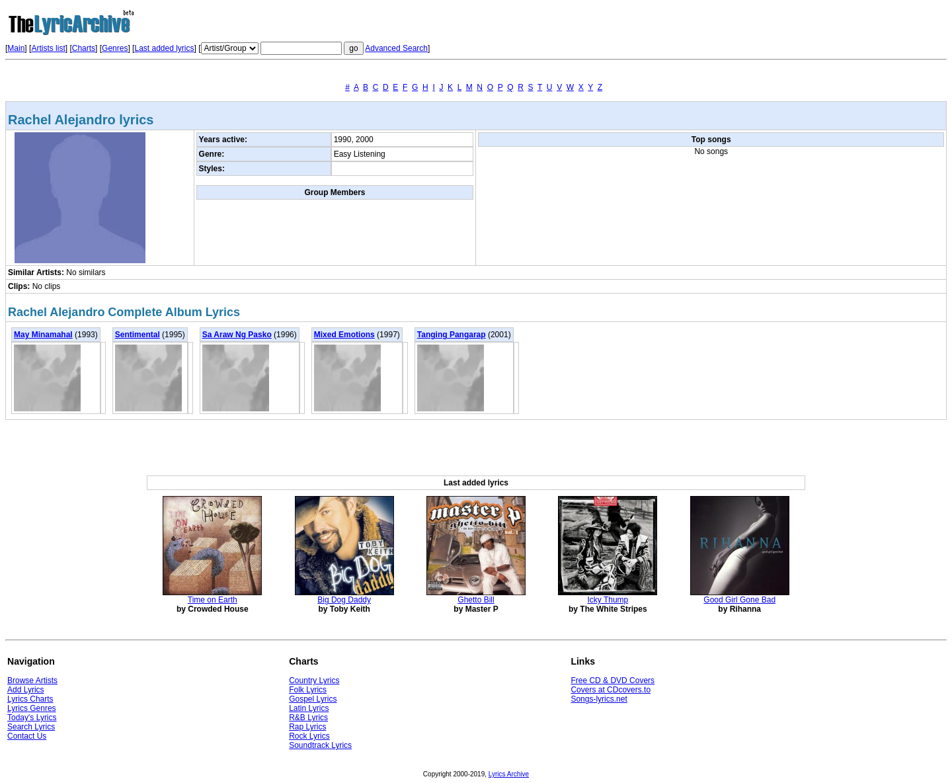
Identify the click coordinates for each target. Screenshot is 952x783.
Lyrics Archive (509, 774)
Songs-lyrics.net (599, 699)
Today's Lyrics (32, 717)
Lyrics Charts (30, 699)
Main (15, 48)
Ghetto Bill (475, 599)
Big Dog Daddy (344, 599)
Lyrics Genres (31, 708)
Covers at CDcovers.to (611, 689)
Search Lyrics (31, 726)
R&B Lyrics (308, 717)
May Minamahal (43, 334)
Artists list (48, 48)
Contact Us (26, 736)
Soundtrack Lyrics (320, 745)
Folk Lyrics (308, 689)
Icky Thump (607, 599)
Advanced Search (396, 48)
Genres (115, 48)
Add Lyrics (25, 689)
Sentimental (137, 334)
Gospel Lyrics (313, 699)
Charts (83, 48)
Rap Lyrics (307, 726)
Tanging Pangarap (451, 334)
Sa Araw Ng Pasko (237, 334)
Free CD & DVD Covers (612, 680)
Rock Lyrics (309, 736)
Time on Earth (212, 599)
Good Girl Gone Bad (739, 599)
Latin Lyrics (309, 708)
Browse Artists (32, 680)
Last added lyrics (164, 48)
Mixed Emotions (344, 334)
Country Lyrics (314, 680)
